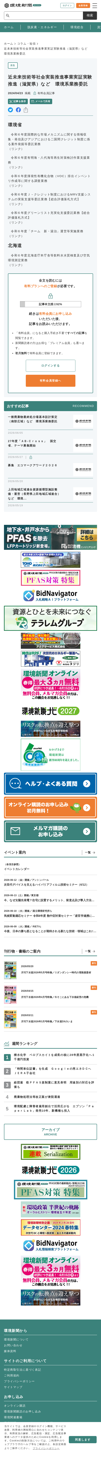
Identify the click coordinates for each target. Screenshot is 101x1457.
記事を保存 (19, 101)
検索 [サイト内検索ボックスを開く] (90, 15)
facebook (18, 109)
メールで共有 (42, 101)
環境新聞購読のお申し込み (22, 1411)
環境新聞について (16, 1339)
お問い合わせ (13, 1345)
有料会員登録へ (50, 380)
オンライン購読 (15, 1405)
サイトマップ (13, 1387)
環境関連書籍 (13, 1417)
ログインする (50, 365)
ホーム (8, 43)
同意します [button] (82, 1439)
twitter (10, 109)
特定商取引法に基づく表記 (22, 1369)
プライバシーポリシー (19, 1381)
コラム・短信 (26, 43)
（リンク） (16, 148)
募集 (12, 65)
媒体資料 (10, 1351)
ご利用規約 (11, 1375)
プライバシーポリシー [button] (46, 1448)
